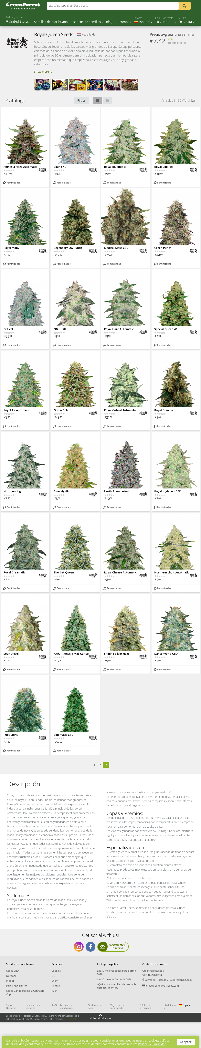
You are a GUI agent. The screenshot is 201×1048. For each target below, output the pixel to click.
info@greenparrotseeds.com (162, 985)
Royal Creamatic (14, 572)
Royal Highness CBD (167, 491)
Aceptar (186, 1042)
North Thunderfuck (117, 491)
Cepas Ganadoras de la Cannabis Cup (25, 992)
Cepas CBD (12, 970)
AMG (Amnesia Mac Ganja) (71, 653)
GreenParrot (70, 1018)
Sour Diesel (11, 653)
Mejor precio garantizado (117, 1006)
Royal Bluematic (115, 167)
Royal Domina (163, 410)
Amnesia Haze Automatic (20, 167)
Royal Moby (11, 248)
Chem (54, 980)
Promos (123, 22)
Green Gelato (62, 410)
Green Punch (163, 248)
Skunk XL (60, 167)
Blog (109, 22)
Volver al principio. (100, 1018)
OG (53, 976)
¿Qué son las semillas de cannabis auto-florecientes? (116, 986)
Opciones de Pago (94, 1006)
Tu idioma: (170, 1005)
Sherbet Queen (64, 572)
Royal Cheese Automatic (120, 572)
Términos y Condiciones (66, 1006)
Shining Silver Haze (117, 653)
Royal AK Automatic (17, 410)
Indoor (10, 980)
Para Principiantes (16, 986)
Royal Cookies (163, 167)
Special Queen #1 (165, 329)
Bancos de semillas (87, 22)
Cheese (55, 986)
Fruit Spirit (11, 735)
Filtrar (81, 100)
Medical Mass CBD (116, 248)
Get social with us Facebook (90, 947)
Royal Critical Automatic (120, 410)
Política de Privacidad (152, 1044)
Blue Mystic (61, 491)
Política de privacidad (145, 1006)
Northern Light (14, 491)
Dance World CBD (166, 653)
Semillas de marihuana (51, 22)
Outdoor (11, 976)
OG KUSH (60, 329)
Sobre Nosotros (11, 1006)
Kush (54, 990)
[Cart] (186, 20)
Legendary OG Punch (68, 248)
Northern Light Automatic (171, 572)
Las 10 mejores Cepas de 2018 (114, 979)
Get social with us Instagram (79, 947)
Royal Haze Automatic (119, 329)
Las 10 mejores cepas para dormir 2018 (116, 972)
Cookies (56, 970)
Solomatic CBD (63, 735)
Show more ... (43, 71)
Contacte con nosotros (33, 1006)
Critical (8, 329)
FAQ (54, 1005)
